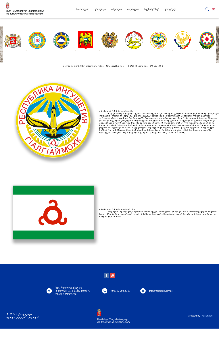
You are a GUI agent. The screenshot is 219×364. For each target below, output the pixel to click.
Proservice (207, 316)
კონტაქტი (170, 9)
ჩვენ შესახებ (151, 9)
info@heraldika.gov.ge (161, 290)
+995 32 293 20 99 (120, 290)
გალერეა (100, 9)
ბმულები (116, 9)
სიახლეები (82, 9)
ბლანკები (133, 9)
